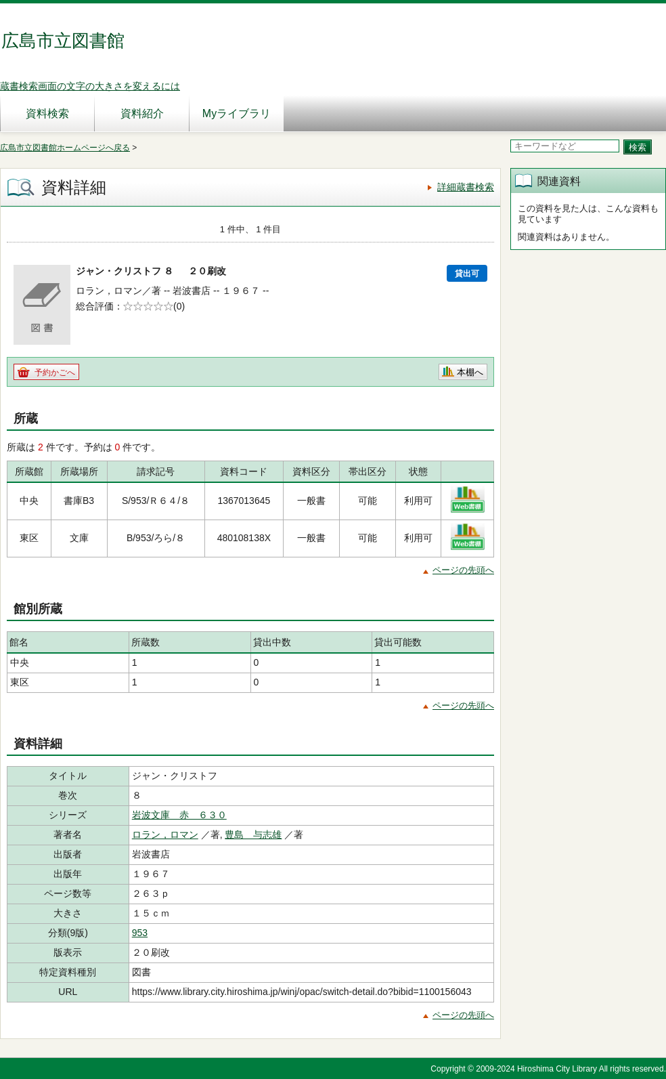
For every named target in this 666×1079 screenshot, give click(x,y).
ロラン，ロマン (165, 834)
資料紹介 (142, 113)
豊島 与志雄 (253, 834)
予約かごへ (55, 372)
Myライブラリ (236, 113)
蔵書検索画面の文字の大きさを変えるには (90, 86)
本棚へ (470, 372)
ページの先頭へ (463, 570)
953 (140, 932)
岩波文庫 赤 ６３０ (179, 814)
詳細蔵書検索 (465, 187)
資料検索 (47, 113)
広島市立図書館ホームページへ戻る (65, 147)
